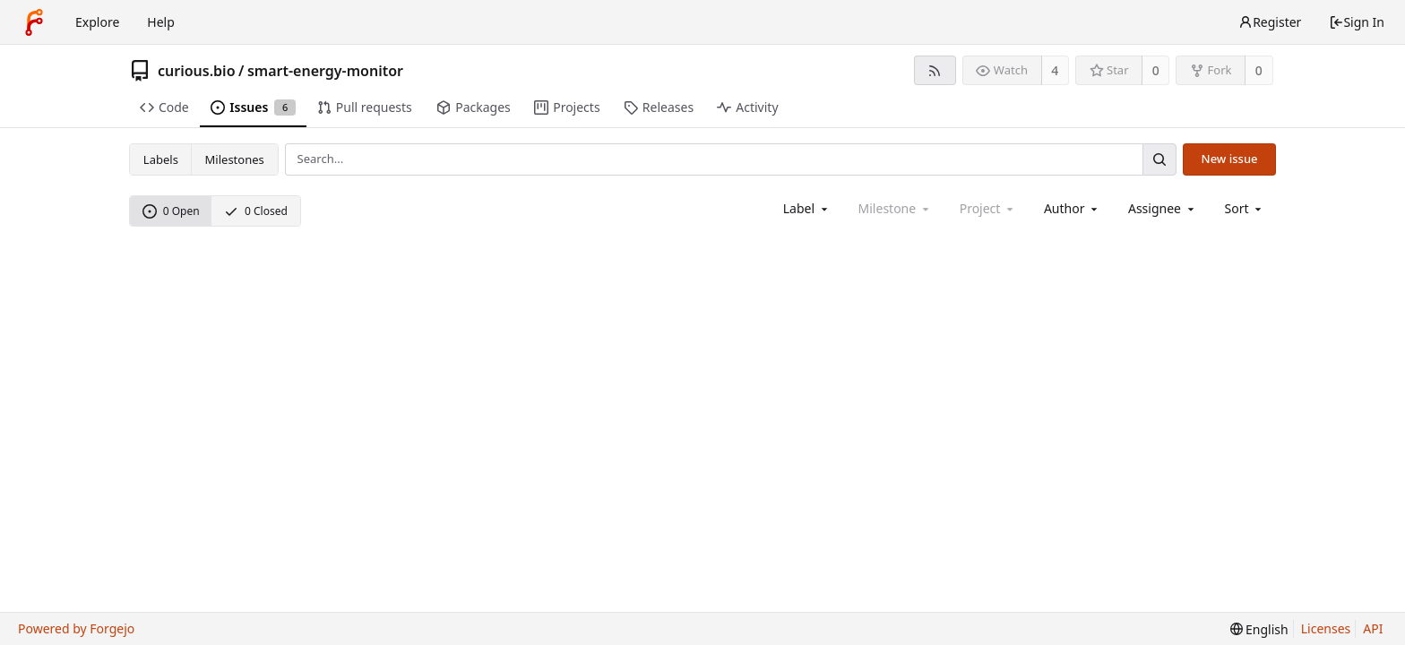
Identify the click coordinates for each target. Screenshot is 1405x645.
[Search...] (1159, 159)
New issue (1230, 158)
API (1373, 628)
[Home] (34, 22)
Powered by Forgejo (76, 628)
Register (1269, 21)
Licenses (1326, 628)
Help (161, 21)
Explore (97, 21)
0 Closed (256, 211)
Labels (160, 159)
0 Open (171, 211)
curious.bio (197, 71)
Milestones (234, 159)
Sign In (1356, 21)
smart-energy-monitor (325, 71)
